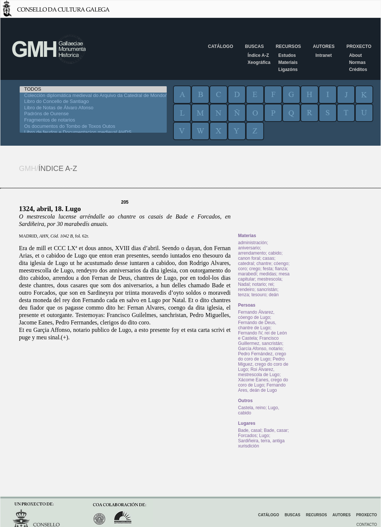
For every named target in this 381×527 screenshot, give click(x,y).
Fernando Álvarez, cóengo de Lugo (256, 315)
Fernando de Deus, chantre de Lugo (257, 325)
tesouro (258, 294)
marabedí (247, 274)
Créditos (358, 69)
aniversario (249, 247)
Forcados (247, 435)
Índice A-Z (258, 55)
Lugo (264, 435)
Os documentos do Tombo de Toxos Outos (93, 126)
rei (270, 284)
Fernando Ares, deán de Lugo (262, 387)
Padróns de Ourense (93, 114)
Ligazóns (287, 69)
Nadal (244, 284)
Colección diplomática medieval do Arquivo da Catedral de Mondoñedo (93, 96)
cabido (274, 253)
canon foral (249, 258)
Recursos (288, 46)
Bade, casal (249, 430)
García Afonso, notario (260, 348)
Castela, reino (252, 407)
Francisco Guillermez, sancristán (260, 341)
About (355, 55)
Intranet (323, 55)
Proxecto (358, 46)
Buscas (254, 46)
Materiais (287, 62)
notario (259, 284)
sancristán (267, 289)
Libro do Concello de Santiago (93, 101)
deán (274, 294)
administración (252, 242)
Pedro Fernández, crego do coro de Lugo (262, 356)
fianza (281, 268)
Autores (323, 46)
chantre (263, 263)
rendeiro (246, 289)
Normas (357, 62)
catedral (246, 263)
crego (254, 268)
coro (242, 268)
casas (268, 258)
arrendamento (252, 253)
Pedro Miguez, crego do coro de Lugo (263, 364)
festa (268, 268)
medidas (267, 274)
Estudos (287, 55)
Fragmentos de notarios (93, 120)
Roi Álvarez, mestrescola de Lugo (258, 372)
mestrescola (269, 279)
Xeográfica (259, 62)
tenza (243, 294)
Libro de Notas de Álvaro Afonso (93, 108)
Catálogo (220, 46)
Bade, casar (275, 430)
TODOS (93, 89)
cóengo (281, 263)
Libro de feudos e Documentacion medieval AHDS (93, 132)
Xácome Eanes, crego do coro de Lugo (263, 382)
